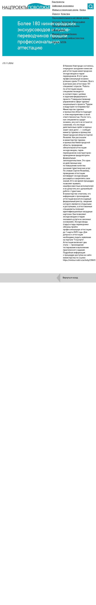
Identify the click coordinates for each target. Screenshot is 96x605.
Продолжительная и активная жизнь (70, 18)
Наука (83, 10)
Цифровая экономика (63, 6)
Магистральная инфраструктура (68, 38)
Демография (78, 22)
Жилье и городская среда (65, 10)
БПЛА (63, 42)
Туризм (55, 42)
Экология (66, 22)
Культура (65, 14)
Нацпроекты (58, 2)
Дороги (56, 14)
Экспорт (56, 22)
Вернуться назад (70, 278)
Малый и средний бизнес (64, 34)
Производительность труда (66, 26)
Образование (58, 30)
